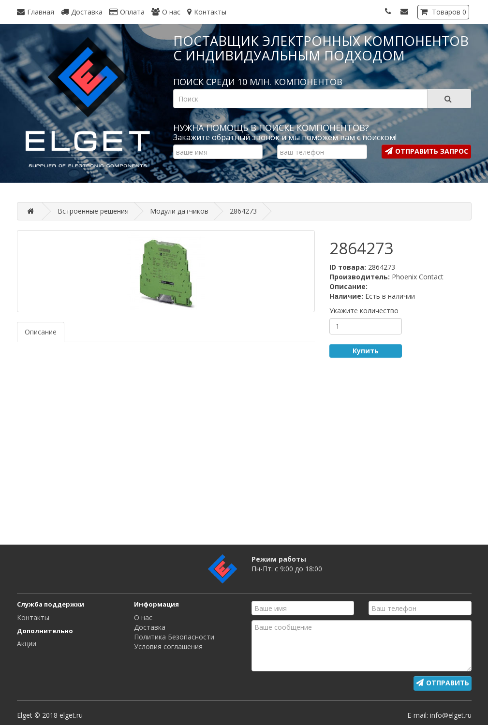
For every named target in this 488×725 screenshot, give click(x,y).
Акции (26, 643)
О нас (143, 617)
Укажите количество (364, 310)
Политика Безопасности (174, 636)
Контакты (33, 617)
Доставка (149, 627)
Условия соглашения (168, 646)
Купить (366, 350)
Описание (41, 331)
